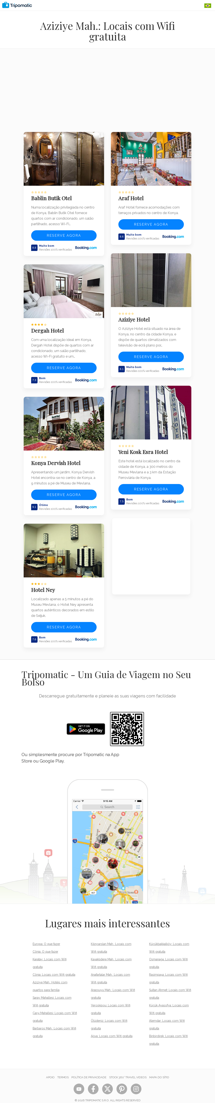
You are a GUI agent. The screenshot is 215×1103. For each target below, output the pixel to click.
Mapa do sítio (159, 1071)
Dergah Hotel (48, 328)
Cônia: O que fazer (45, 946)
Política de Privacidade (88, 1071)
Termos (63, 1071)
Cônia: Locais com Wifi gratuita (54, 969)
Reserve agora (64, 234)
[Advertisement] (107, 93)
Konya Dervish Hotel (56, 458)
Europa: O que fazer (46, 938)
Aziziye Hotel (135, 316)
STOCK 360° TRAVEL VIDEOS (128, 1071)
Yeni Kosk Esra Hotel (144, 447)
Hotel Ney (44, 584)
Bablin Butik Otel (52, 196)
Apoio (50, 1071)
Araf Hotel (132, 196)
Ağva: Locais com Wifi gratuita (111, 1030)
